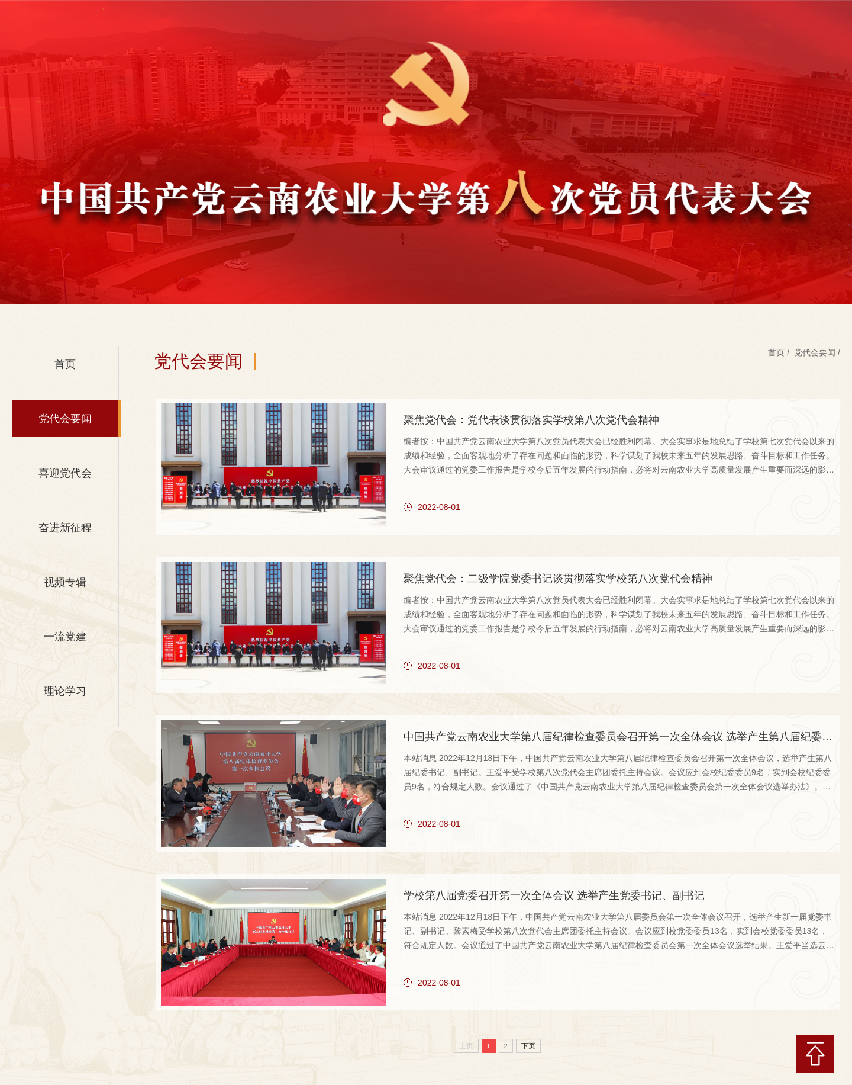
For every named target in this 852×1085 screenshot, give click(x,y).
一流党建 (65, 637)
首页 (65, 364)
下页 (528, 1036)
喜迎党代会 (65, 473)
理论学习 (65, 691)
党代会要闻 (65, 419)
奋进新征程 (65, 528)
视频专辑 (65, 582)
